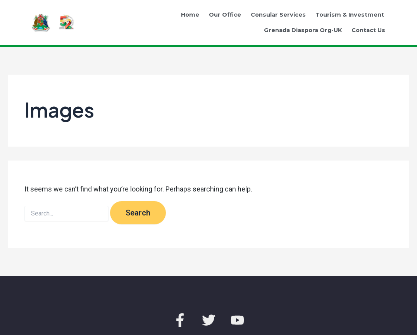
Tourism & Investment (349, 14)
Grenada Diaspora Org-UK (303, 30)
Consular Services (278, 14)
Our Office (225, 14)
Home (190, 14)
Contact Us (368, 30)
